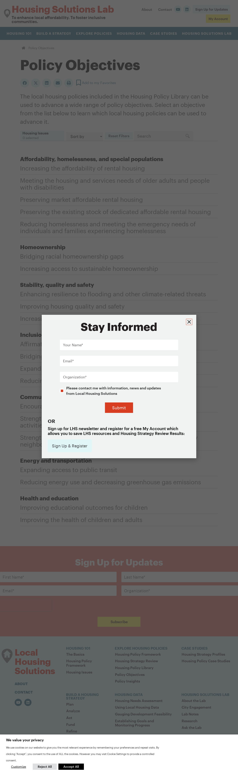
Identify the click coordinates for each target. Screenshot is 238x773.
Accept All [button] (71, 766)
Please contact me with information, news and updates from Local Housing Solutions (113, 387)
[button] (189, 318)
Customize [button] (18, 766)
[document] (119, 386)
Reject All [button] (45, 766)
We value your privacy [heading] (25, 740)
